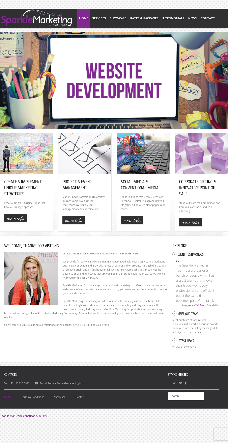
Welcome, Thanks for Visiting (31, 246)
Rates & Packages (144, 18)
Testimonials (173, 18)
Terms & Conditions (32, 397)
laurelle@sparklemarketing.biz (65, 383)
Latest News (185, 341)
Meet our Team (187, 314)
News (192, 18)
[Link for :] (114, 80)
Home (83, 18)
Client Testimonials (190, 254)
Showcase (118, 18)
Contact (208, 18)
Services (99, 18)
